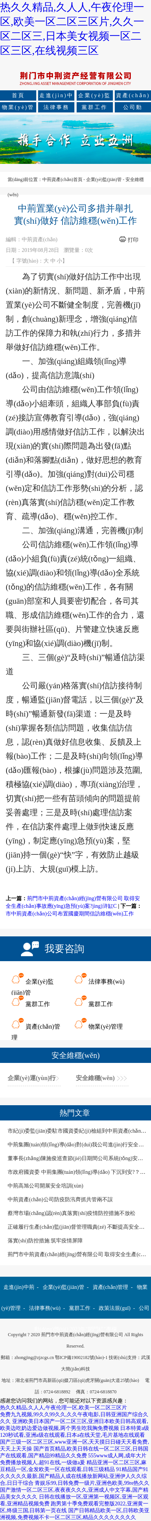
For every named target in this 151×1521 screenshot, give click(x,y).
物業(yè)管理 (18, 108)
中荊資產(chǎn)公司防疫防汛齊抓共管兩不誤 (60, 1199)
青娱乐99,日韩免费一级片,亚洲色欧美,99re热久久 (92, 1483)
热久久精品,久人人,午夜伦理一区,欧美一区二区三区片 (63, 1407)
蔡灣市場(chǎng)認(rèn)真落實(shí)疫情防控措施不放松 (71, 1213)
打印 (133, 240)
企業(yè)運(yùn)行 (32, 1078)
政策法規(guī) (114, 1308)
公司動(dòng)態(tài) (132, 108)
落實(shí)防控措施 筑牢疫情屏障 (45, 1241)
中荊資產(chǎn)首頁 (62, 179)
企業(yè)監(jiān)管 (94, 97)
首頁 (18, 95)
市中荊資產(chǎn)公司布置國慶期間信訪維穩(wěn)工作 (70, 914)
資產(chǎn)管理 (133, 97)
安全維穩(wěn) (95, 1078)
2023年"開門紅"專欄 (92, 1329)
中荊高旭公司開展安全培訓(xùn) (45, 1186)
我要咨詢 (64, 948)
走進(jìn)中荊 (56, 97)
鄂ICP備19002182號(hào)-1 (81, 1357)
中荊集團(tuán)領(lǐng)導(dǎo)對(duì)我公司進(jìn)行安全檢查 (78, 1145)
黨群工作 (95, 107)
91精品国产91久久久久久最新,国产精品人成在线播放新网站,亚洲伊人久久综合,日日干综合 (74, 1476)
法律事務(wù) (56, 108)
